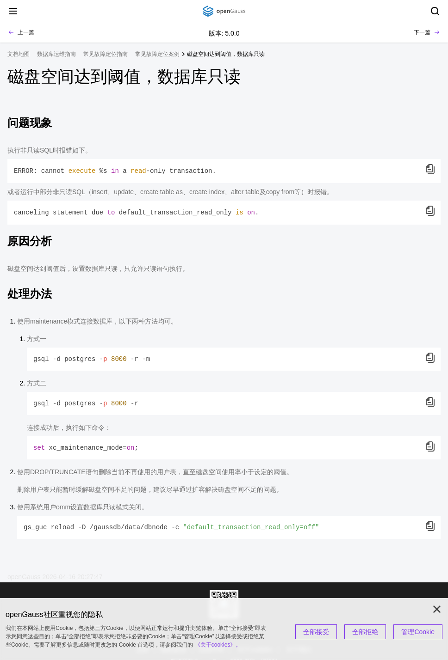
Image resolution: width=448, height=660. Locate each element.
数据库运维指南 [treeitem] (56, 54)
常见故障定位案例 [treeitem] (157, 54)
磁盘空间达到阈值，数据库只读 (226, 54)
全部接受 (316, 632)
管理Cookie (418, 632)
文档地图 (18, 54)
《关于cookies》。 (218, 645)
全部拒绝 (365, 632)
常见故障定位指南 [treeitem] (105, 54)
